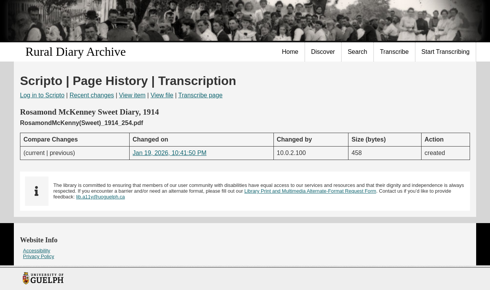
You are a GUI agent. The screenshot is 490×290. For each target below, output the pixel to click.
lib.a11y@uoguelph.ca (100, 197)
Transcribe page (200, 95)
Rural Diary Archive (75, 51)
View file (161, 95)
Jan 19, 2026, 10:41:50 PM (170, 153)
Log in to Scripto (42, 95)
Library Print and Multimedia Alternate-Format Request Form (310, 191)
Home (290, 51)
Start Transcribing (446, 51)
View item (132, 95)
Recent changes (92, 95)
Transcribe (394, 51)
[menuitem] (290, 52)
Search (357, 51)
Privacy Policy (38, 256)
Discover (323, 51)
